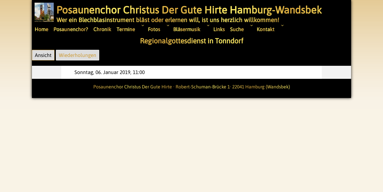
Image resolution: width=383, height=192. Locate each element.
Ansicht (42, 54)
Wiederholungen (77, 55)
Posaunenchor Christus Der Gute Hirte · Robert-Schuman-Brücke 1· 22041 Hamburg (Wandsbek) (191, 86)
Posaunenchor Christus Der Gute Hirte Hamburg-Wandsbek (189, 10)
